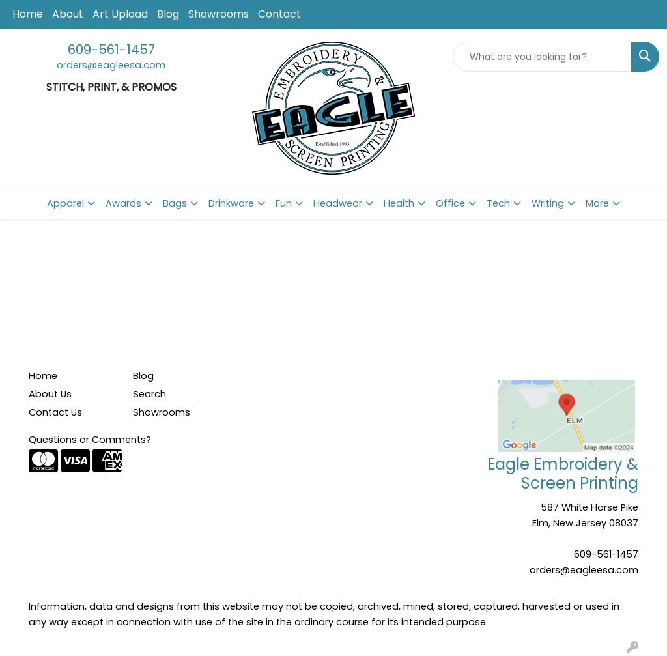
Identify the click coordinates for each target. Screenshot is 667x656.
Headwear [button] (337, 203)
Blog (168, 14)
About (67, 14)
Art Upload (120, 14)
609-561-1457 (111, 49)
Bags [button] (175, 203)
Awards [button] (123, 203)
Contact (279, 14)
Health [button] (399, 203)
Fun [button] (284, 203)
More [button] (597, 203)
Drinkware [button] (231, 203)
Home (27, 14)
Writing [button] (548, 203)
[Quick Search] (542, 57)
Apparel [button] (65, 203)
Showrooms (218, 14)
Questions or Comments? (90, 439)
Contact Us (55, 412)
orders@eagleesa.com (111, 65)
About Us (50, 394)
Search (149, 394)
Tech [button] (498, 203)
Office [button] (450, 203)
